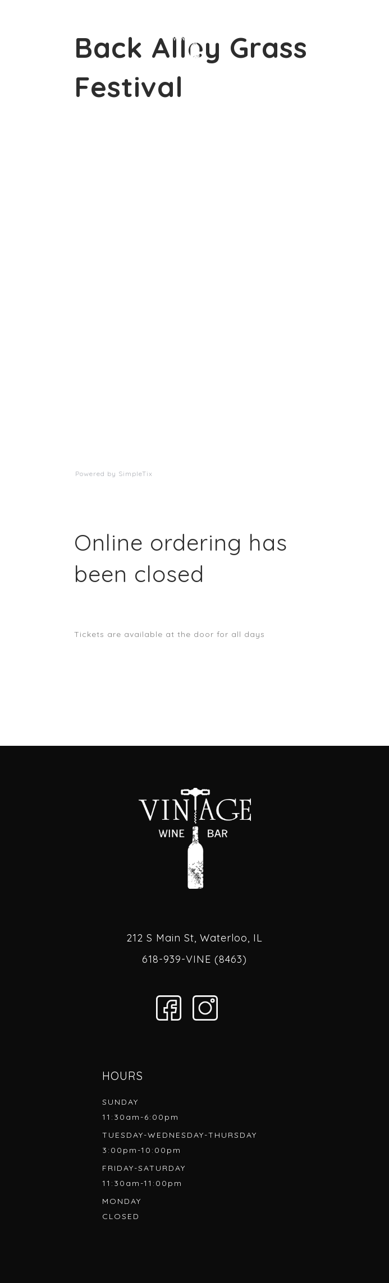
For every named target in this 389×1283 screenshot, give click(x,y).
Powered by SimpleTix (114, 473)
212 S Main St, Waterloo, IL (194, 937)
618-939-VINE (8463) (194, 959)
